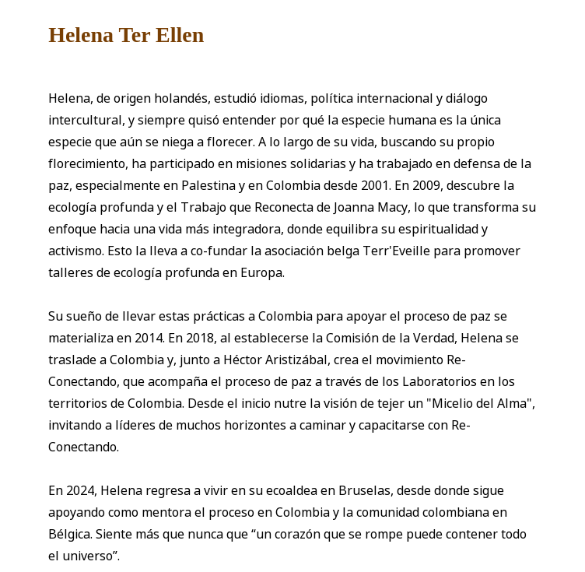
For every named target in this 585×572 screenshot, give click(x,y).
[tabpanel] (292, 293)
